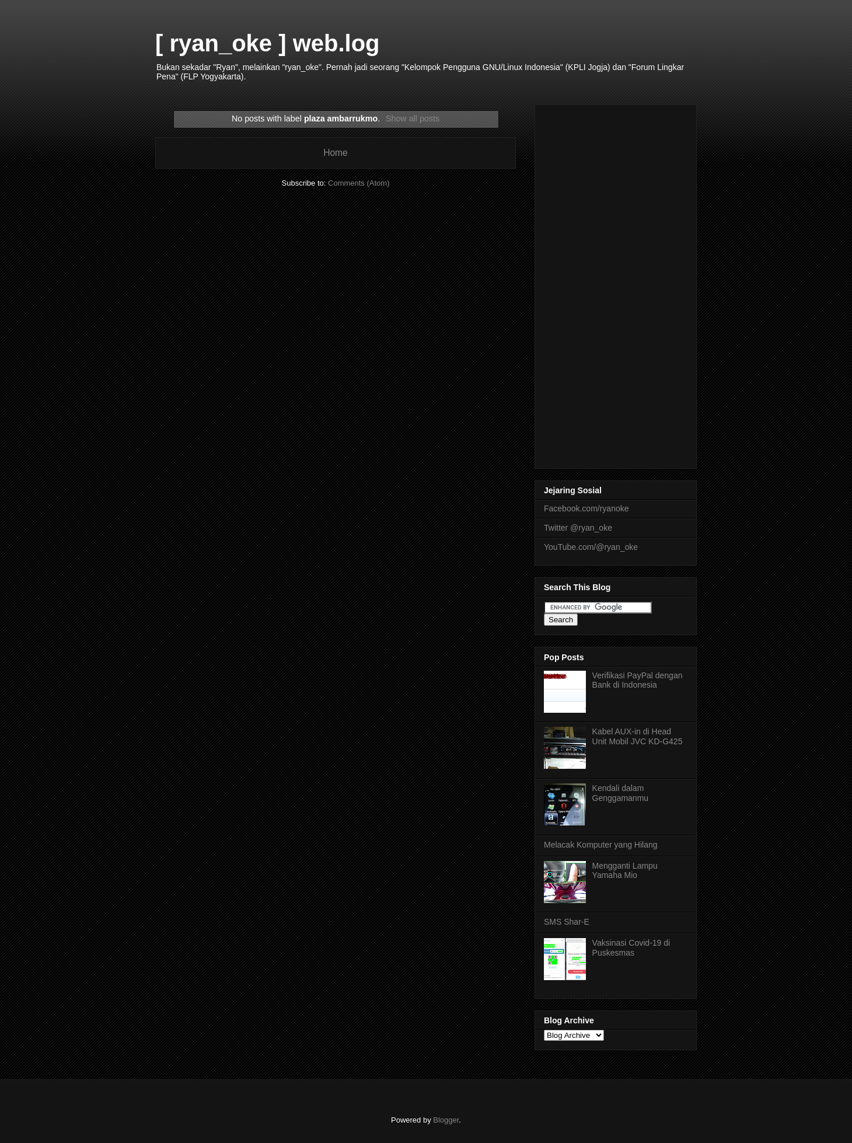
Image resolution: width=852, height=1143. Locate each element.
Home (335, 153)
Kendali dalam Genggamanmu (620, 793)
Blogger (446, 1120)
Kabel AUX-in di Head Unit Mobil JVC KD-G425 (637, 736)
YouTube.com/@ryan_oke (591, 547)
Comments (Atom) (358, 183)
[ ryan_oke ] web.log (267, 43)
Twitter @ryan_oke (578, 527)
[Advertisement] (615, 284)
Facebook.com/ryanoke (586, 508)
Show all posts (412, 118)
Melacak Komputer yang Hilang (601, 844)
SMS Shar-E (566, 921)
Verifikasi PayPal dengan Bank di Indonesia (637, 680)
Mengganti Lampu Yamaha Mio (625, 870)
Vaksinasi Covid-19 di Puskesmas (631, 947)
